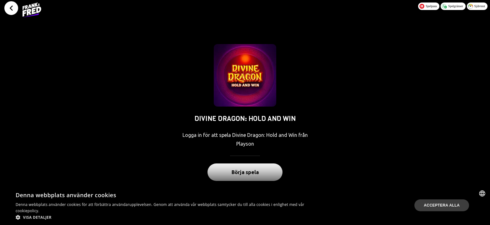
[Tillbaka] (11, 8)
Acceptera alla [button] (442, 205)
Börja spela (245, 172)
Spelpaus (428, 6)
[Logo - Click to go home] (31, 10)
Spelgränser (452, 6)
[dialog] (245, 205)
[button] (164, 217)
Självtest (476, 6)
